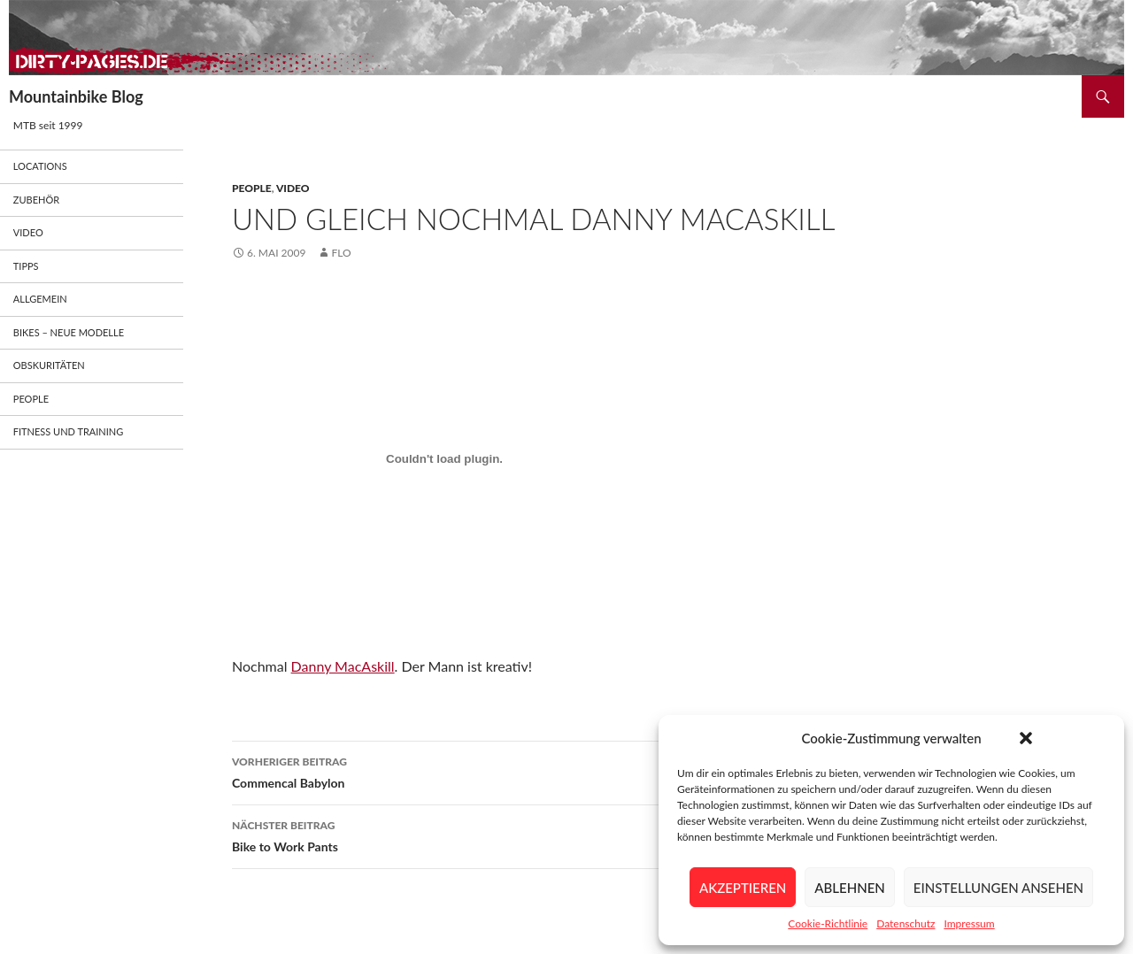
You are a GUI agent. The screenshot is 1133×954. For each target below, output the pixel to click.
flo (341, 252)
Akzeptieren (742, 888)
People (252, 188)
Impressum (969, 923)
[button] (1026, 738)
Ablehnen (849, 888)
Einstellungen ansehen (998, 888)
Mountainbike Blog (76, 96)
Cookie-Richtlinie (827, 923)
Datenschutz (905, 923)
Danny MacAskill (343, 666)
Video (293, 188)
